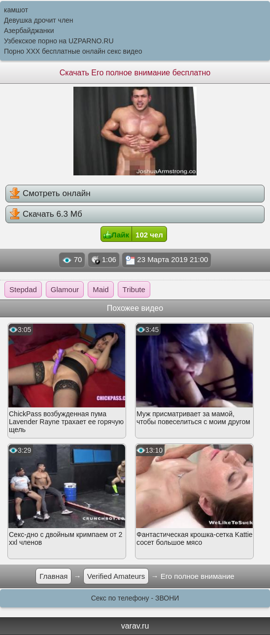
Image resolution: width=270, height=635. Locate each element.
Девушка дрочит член (38, 20)
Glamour (65, 289)
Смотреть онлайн (49, 193)
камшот (16, 10)
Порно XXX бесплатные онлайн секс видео (73, 51)
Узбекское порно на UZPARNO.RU (59, 41)
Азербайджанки (29, 30)
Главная (53, 576)
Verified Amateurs (116, 576)
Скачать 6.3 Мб (45, 213)
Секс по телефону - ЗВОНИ (135, 598)
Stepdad (23, 289)
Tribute (134, 289)
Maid (101, 289)
